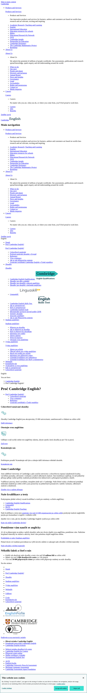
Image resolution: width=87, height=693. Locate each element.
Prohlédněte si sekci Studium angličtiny (15, 538)
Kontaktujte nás (11, 364)
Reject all (77, 688)
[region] (43, 683)
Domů (7, 242)
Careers (8, 91)
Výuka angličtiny (11, 342)
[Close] (83, 677)
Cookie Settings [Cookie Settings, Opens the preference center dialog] (7, 688)
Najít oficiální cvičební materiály (13, 546)
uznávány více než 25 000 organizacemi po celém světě (42, 513)
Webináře (8, 362)
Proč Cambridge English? (14, 244)
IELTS (7, 507)
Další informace (7, 423)
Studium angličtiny (12, 320)
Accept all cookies (61, 688)
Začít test (4, 444)
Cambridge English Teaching (16, 509)
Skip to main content (8, 2)
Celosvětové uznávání (18, 396)
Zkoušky (8, 264)
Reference (13, 400)
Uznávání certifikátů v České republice (24, 402)
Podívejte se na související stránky (13, 637)
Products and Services (13, 8)
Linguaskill (9, 505)
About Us (8, 50)
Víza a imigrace (15, 398)
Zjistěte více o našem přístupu (12, 490)
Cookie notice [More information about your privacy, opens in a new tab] (61, 684)
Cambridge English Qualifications (17, 503)
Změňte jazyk (6, 115)
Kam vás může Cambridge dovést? (13, 523)
